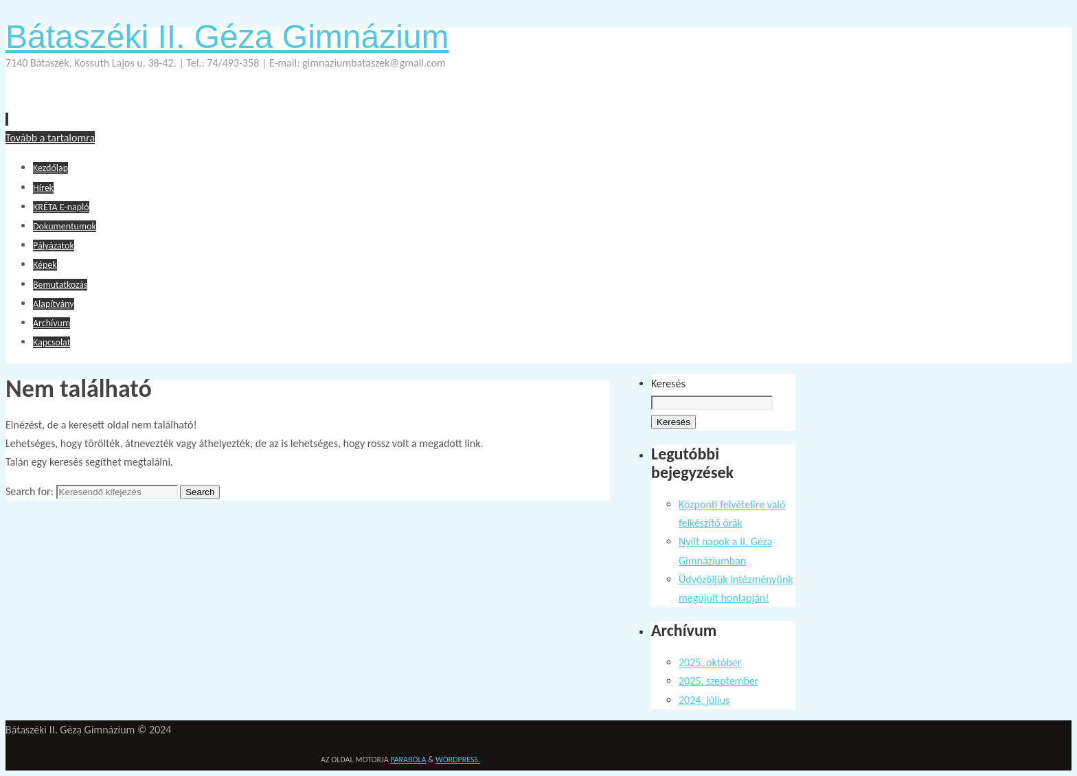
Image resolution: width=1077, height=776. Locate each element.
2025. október (710, 662)
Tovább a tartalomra (50, 137)
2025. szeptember (718, 680)
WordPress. (457, 759)
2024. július (704, 700)
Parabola (408, 759)
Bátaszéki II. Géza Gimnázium (227, 37)
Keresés (668, 383)
